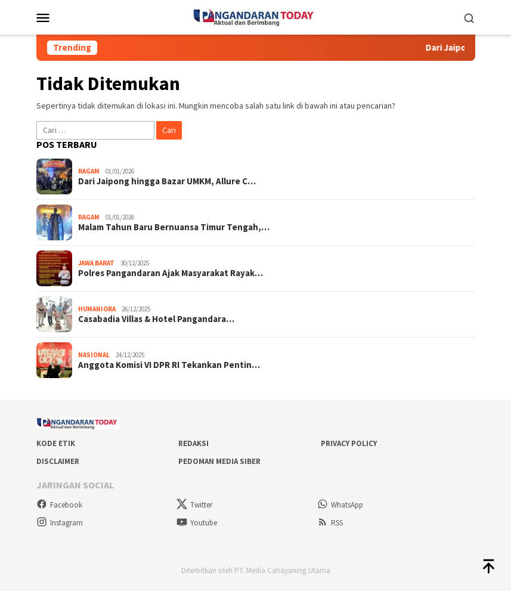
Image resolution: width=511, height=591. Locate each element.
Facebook (59, 505)
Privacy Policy (349, 443)
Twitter (194, 505)
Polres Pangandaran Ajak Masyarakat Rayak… (170, 273)
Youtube (196, 523)
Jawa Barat (96, 263)
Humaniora (97, 309)
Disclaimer (57, 461)
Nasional (94, 355)
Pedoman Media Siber (219, 461)
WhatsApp (340, 505)
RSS (330, 523)
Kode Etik (55, 443)
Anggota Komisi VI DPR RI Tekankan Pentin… (169, 365)
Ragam (89, 171)
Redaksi (193, 443)
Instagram (59, 523)
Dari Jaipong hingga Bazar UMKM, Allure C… (167, 181)
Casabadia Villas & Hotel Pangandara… (156, 319)
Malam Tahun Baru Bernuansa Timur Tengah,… (174, 227)
